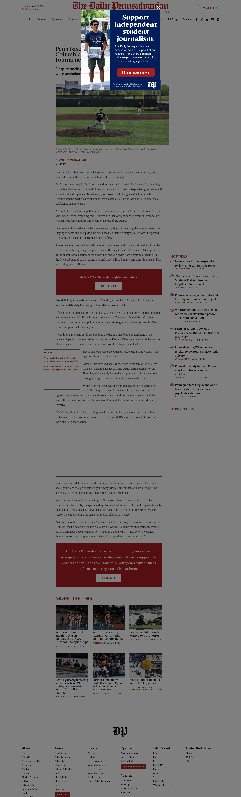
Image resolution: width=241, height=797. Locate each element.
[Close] (158, 7)
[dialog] (120, 398)
